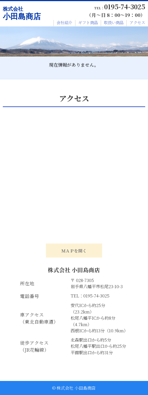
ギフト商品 (88, 22)
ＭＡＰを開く (74, 251)
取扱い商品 (114, 22)
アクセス (137, 22)
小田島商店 (22, 13)
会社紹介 (64, 22)
